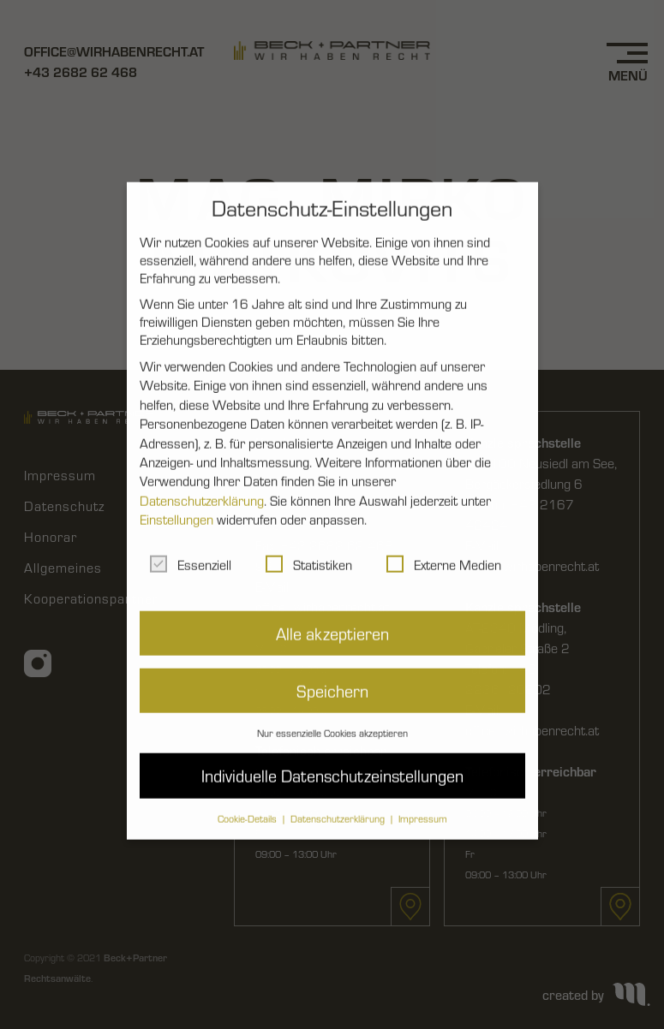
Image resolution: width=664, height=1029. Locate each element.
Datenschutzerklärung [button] (338, 802)
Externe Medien (443, 548)
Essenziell (190, 548)
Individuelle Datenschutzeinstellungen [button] (332, 759)
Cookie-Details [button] (248, 802)
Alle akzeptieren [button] (332, 616)
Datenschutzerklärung (202, 485)
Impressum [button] (422, 802)
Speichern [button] (332, 675)
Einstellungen (176, 504)
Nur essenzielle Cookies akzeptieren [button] (332, 717)
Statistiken (309, 548)
